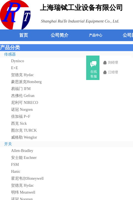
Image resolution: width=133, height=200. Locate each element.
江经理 (116, 72)
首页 (23, 35)
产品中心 (95, 35)
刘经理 (116, 62)
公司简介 (59, 35)
